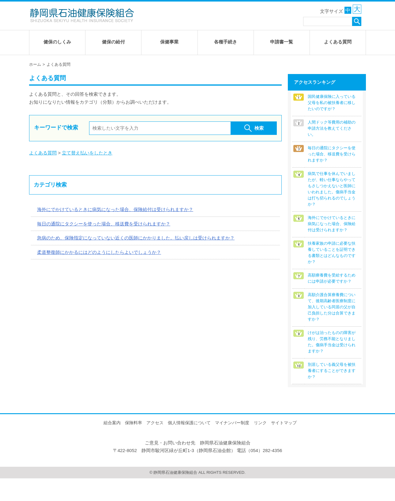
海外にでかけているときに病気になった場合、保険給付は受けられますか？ (115, 208)
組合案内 (112, 445)
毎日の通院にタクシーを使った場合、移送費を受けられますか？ (103, 222)
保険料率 (133, 445)
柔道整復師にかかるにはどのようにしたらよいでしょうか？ (99, 251)
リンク (260, 445)
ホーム (35, 63)
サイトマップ (284, 445)
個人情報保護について (189, 445)
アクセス (155, 445)
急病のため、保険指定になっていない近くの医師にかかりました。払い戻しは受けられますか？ (136, 236)
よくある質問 (43, 151)
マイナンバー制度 (232, 445)
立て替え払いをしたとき (87, 151)
